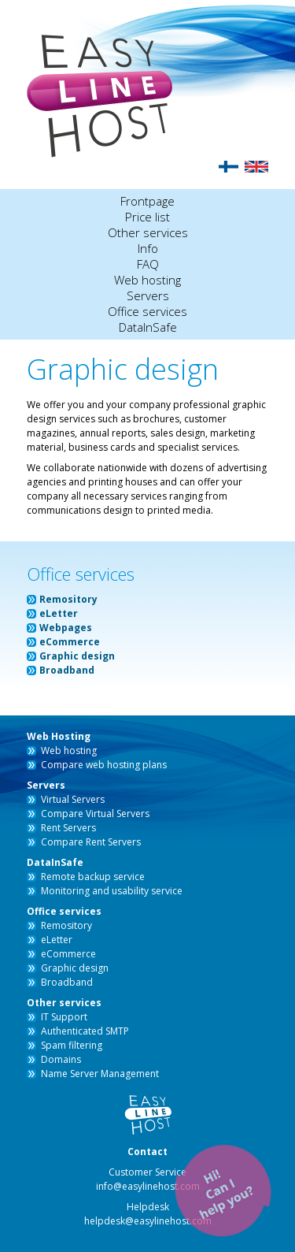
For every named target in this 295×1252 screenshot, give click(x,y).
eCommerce (69, 641)
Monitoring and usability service (112, 890)
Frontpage (147, 201)
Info (148, 248)
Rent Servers (68, 827)
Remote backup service (93, 876)
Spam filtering (71, 1045)
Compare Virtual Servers (95, 813)
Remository (68, 599)
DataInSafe (148, 327)
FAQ (148, 264)
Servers (148, 295)
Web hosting (147, 280)
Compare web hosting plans (104, 764)
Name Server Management (100, 1073)
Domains (61, 1059)
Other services (148, 232)
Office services (147, 311)
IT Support (64, 1017)
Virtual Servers (73, 799)
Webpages (65, 627)
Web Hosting (58, 736)
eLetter (58, 613)
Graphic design (77, 656)
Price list (147, 217)
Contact (147, 1151)
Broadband (66, 670)
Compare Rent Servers (91, 842)
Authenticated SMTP (85, 1031)
